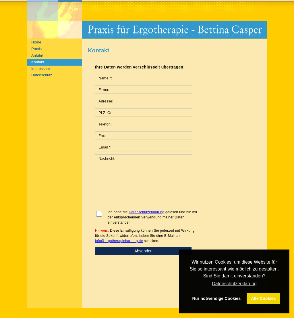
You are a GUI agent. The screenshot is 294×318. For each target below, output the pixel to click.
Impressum (40, 68)
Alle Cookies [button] (263, 298)
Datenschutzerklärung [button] (234, 283)
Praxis (36, 49)
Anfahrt (37, 55)
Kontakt (37, 62)
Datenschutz (41, 75)
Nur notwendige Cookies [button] (216, 298)
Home (36, 42)
